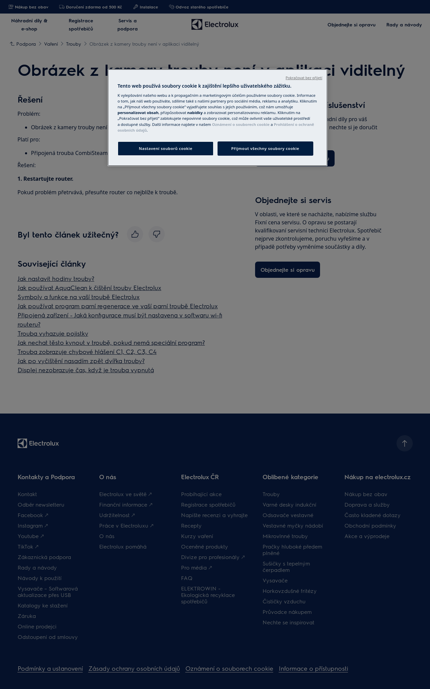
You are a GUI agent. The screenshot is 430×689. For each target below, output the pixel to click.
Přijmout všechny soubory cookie (265, 148)
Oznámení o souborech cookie (241, 124)
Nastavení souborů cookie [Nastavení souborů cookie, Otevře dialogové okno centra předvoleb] (166, 148)
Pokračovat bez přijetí (304, 77)
